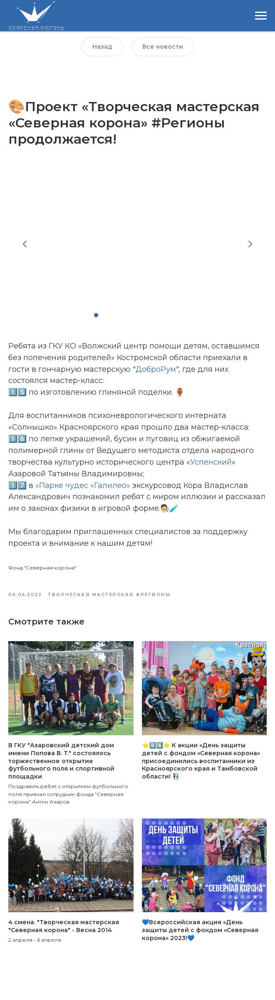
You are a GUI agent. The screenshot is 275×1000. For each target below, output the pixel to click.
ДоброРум (156, 373)
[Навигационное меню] (261, 16)
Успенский (211, 465)
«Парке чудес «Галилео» (82, 489)
